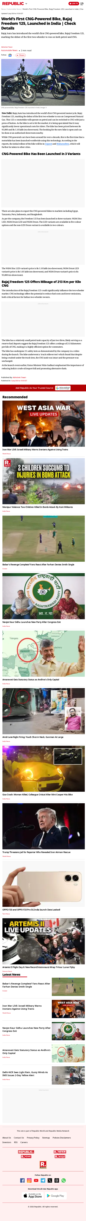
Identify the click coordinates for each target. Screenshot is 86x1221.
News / (4, 9)
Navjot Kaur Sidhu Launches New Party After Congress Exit (31, 622)
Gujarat (48, 143)
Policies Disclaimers (62, 1137)
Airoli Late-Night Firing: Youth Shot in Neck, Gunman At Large (32, 737)
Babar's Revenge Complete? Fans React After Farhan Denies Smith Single (38, 564)
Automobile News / (14, 9)
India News (6, 511)
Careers (24, 1142)
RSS (16, 1142)
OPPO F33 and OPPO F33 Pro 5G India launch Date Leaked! (31, 909)
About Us (6, 1137)
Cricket (4, 568)
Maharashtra (63, 143)
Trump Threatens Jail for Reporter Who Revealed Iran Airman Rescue (36, 852)
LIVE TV (74, 3)
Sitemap (46, 1137)
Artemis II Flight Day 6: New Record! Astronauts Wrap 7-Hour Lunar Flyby (38, 967)
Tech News (6, 914)
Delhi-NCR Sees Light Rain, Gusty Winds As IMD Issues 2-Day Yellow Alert (25, 1074)
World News (6, 453)
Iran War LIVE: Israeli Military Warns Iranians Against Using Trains (35, 449)
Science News (7, 971)
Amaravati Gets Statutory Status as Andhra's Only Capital (30, 679)
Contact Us (19, 1137)
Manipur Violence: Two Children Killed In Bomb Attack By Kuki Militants (37, 507)
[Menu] (82, 3)
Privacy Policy (33, 1137)
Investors (6, 1142)
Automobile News (9, 50)
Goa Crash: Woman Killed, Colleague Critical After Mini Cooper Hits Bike (37, 794)
